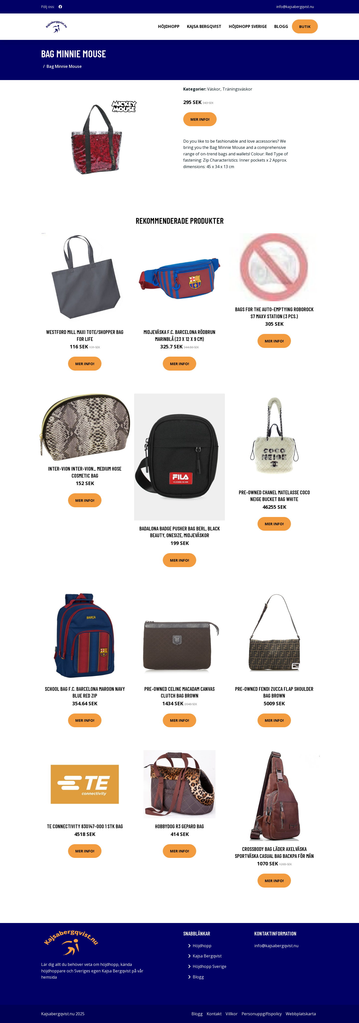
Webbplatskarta (301, 1014)
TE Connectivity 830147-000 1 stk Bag (85, 826)
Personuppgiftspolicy (262, 1014)
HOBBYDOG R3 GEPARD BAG (179, 826)
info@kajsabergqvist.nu (295, 6)
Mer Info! (199, 119)
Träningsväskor (237, 89)
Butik (305, 26)
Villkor (232, 1014)
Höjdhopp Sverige (248, 26)
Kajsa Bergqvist (204, 26)
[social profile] (60, 6)
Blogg (281, 26)
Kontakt (214, 1014)
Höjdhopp (169, 26)
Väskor (213, 89)
